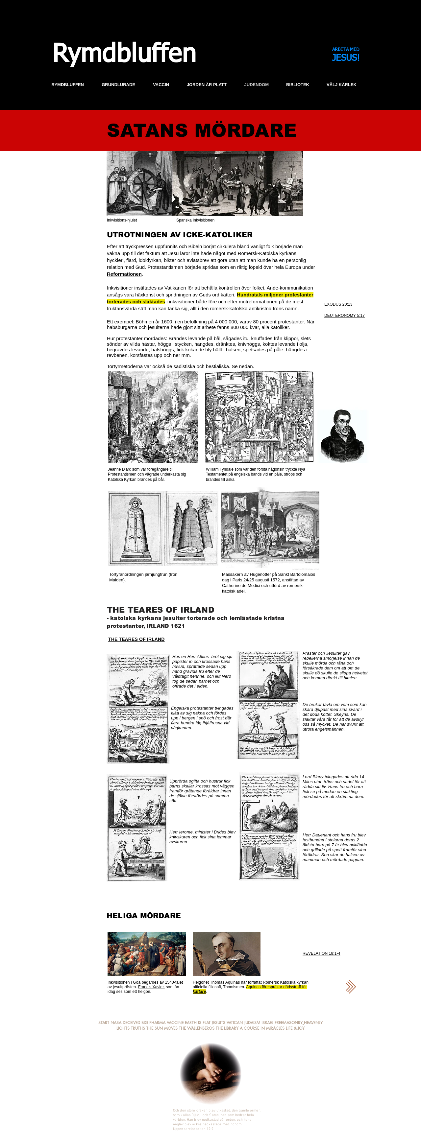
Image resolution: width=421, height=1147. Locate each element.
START (103, 1022)
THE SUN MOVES (162, 1028)
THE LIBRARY (227, 1028)
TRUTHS (138, 1028)
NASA (116, 1022)
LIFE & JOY (295, 1028)
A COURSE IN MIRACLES (262, 1028)
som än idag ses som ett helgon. (143, 989)
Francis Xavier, (151, 987)
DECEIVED (132, 1022)
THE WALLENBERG (195, 1028)
